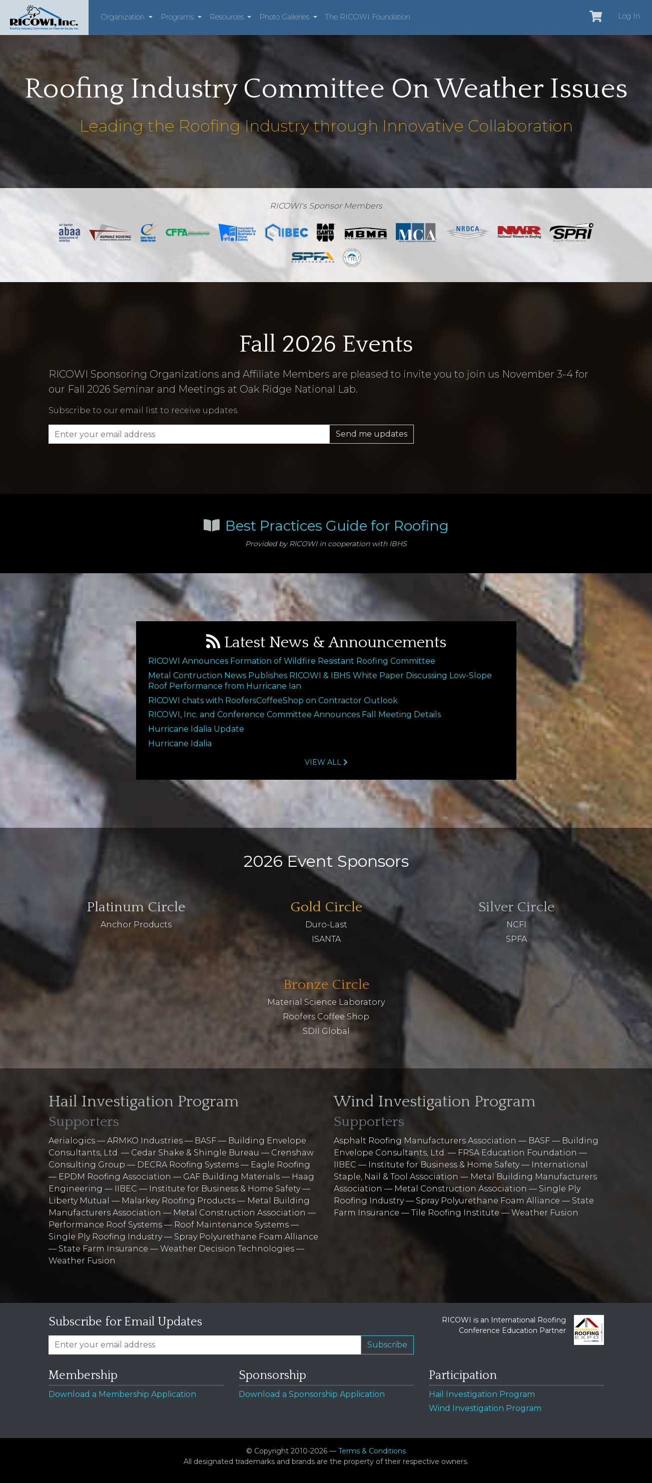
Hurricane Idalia (180, 743)
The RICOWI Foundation (367, 17)
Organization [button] (124, 17)
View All (326, 762)
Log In (629, 16)
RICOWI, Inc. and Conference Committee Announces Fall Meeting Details (294, 714)
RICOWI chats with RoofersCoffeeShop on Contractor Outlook (273, 700)
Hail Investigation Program (482, 1394)
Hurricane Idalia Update (196, 729)
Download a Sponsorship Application (312, 1394)
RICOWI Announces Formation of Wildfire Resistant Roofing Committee (291, 661)
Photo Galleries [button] (285, 17)
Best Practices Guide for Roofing (337, 525)
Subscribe (387, 1344)
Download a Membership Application (122, 1394)
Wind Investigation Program (485, 1408)
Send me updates (371, 434)
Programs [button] (178, 17)
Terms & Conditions (372, 1450)
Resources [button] (228, 17)
